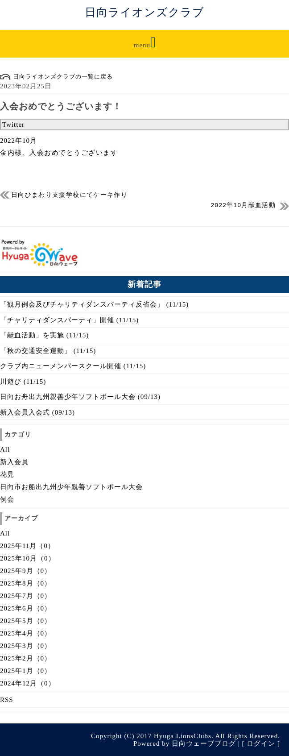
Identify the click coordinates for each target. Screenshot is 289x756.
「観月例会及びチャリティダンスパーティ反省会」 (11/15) (94, 304)
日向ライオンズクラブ (144, 12)
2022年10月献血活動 (243, 205)
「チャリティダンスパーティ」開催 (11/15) (69, 320)
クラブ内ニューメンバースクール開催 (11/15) (73, 366)
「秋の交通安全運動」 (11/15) (48, 350)
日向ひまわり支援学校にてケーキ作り (69, 194)
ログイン (261, 743)
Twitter (13, 124)
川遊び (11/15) (23, 381)
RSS (6, 699)
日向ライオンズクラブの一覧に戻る (56, 76)
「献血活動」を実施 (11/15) (44, 335)
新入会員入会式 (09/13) (37, 412)
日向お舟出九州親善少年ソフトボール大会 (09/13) (80, 396)
